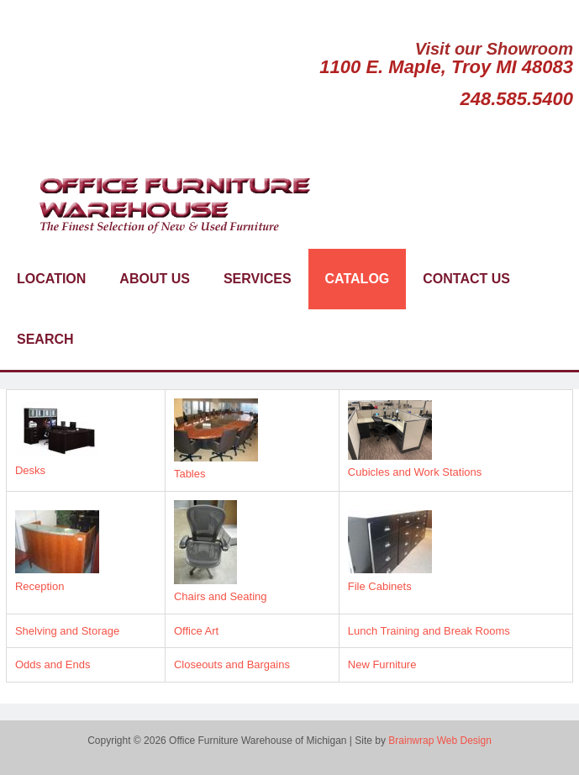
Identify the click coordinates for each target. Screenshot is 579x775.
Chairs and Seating (220, 596)
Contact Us (466, 279)
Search (45, 339)
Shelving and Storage (67, 631)
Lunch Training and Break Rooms (429, 631)
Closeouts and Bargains (232, 664)
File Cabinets (380, 586)
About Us (154, 279)
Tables (190, 473)
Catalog (357, 279)
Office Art (196, 631)
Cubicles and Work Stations (415, 472)
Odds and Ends (53, 664)
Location (51, 279)
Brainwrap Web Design (440, 740)
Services (258, 279)
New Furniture (382, 664)
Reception (40, 586)
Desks (30, 470)
